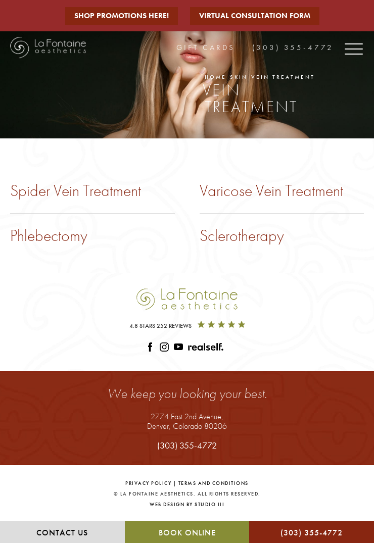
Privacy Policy (148, 483)
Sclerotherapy (242, 235)
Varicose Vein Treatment (271, 190)
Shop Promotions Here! (121, 16)
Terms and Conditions (213, 483)
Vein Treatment (283, 76)
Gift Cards (205, 47)
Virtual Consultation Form (254, 16)
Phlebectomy (48, 235)
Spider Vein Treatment (75, 190)
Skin (239, 76)
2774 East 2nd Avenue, (187, 421)
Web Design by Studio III (187, 504)
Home (215, 76)
